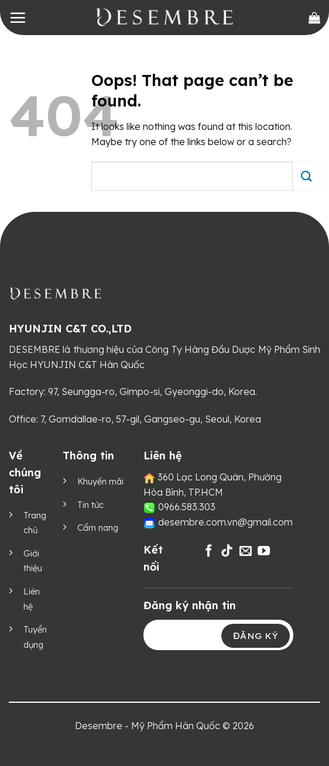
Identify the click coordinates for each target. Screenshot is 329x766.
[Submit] (306, 176)
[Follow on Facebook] (209, 551)
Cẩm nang (97, 528)
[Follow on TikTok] (227, 551)
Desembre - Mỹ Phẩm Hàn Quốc (147, 725)
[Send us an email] (245, 551)
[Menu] (17, 17)
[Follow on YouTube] (264, 551)
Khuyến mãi (100, 481)
